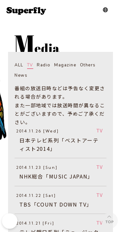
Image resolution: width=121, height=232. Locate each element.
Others (88, 65)
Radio (44, 65)
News (21, 75)
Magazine (65, 65)
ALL (19, 65)
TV (30, 65)
